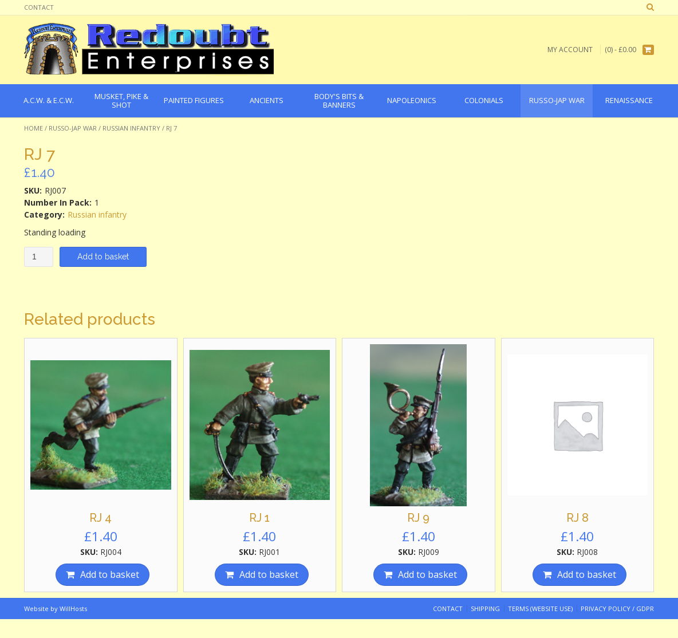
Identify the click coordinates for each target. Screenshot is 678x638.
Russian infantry (131, 128)
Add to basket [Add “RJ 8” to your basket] (586, 574)
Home (33, 128)
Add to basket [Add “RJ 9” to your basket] (427, 574)
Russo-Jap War (73, 128)
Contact (39, 7)
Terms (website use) (540, 608)
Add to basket (103, 256)
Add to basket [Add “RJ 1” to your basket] (268, 574)
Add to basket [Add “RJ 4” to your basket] (109, 574)
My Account (570, 49)
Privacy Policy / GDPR (617, 608)
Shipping (485, 608)
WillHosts (73, 608)
